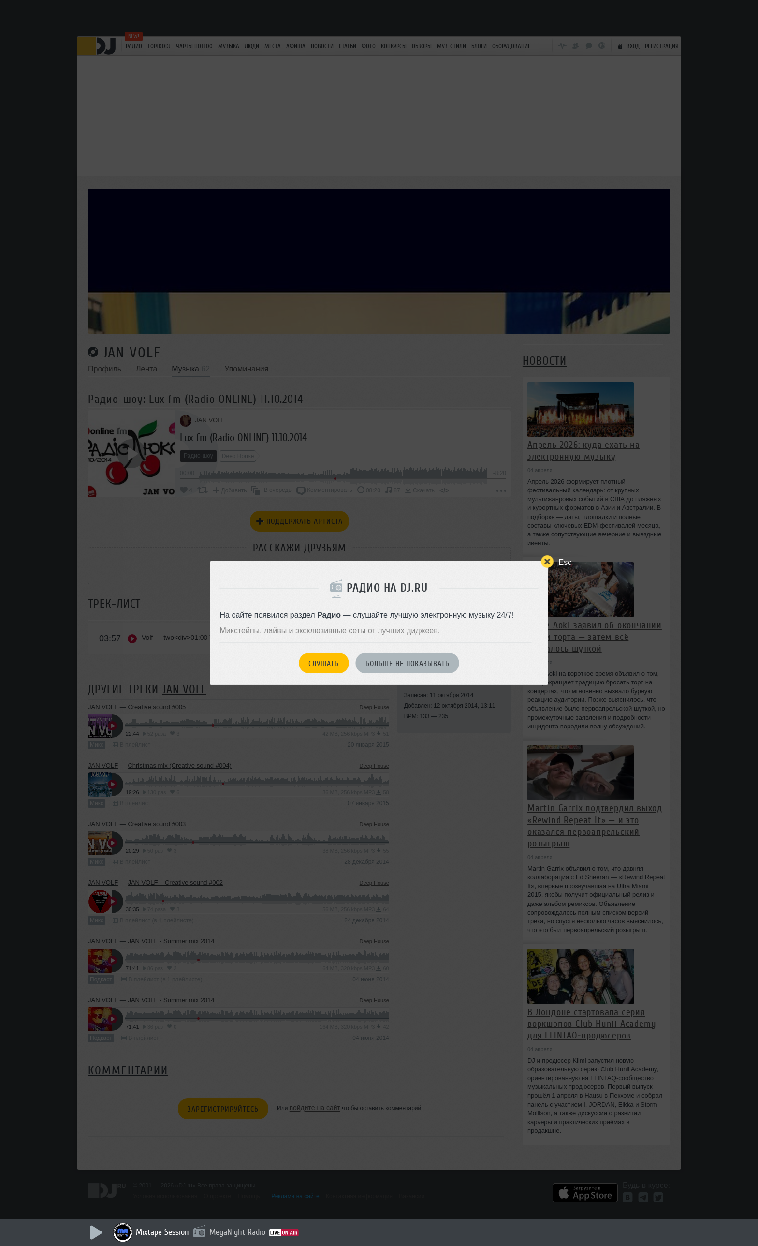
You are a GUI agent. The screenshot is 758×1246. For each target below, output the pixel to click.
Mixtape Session (162, 1232)
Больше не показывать (407, 663)
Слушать (323, 663)
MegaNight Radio (237, 1232)
